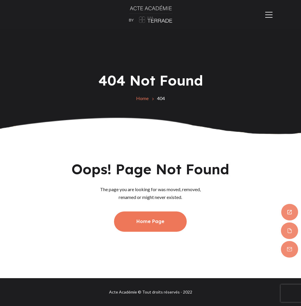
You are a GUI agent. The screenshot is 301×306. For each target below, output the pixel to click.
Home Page (150, 221)
